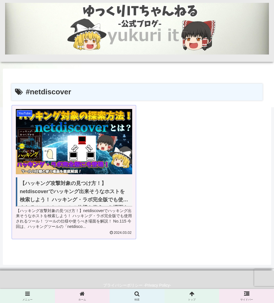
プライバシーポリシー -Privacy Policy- (137, 285)
